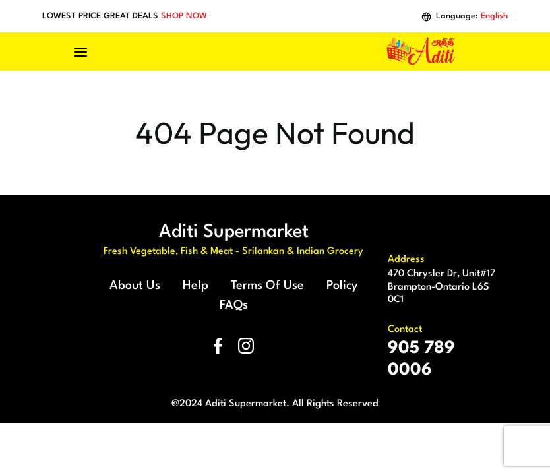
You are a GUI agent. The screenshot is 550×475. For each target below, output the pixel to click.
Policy (342, 286)
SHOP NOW (184, 16)
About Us (134, 286)
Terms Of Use (267, 286)
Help (195, 286)
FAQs (234, 305)
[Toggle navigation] (87, 51)
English (494, 16)
